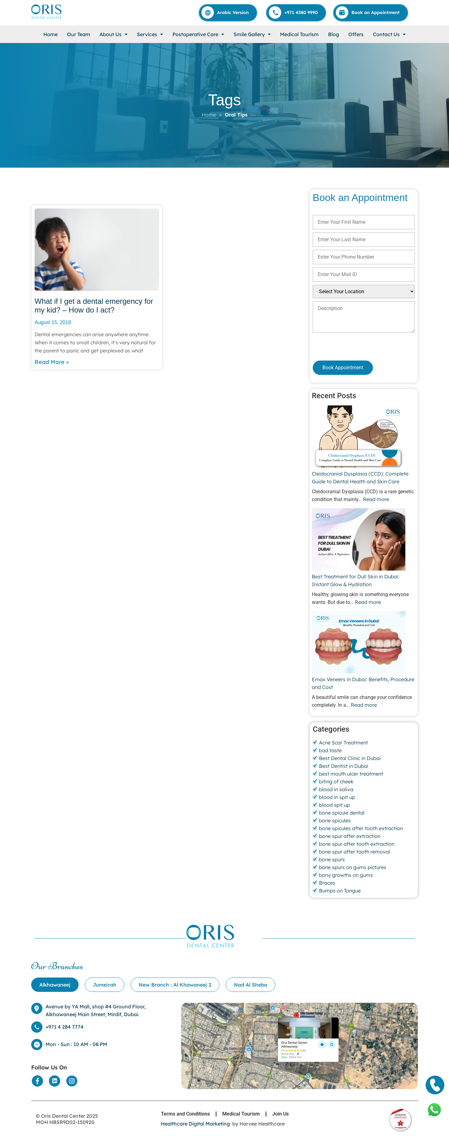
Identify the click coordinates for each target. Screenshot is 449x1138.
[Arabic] (228, 12)
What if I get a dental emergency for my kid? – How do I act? (94, 305)
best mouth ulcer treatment (351, 774)
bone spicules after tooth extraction (361, 828)
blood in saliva (336, 789)
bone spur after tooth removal (354, 852)
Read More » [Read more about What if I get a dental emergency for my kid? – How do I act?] (52, 362)
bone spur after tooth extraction (356, 844)
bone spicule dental (342, 813)
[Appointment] (371, 12)
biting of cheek (336, 781)
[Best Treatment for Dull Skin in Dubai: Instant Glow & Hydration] (358, 540)
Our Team (78, 34)
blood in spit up (337, 797)
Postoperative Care (198, 34)
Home (50, 34)
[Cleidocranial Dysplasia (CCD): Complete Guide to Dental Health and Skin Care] (358, 437)
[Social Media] (37, 1081)
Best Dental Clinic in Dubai (350, 758)
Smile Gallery (252, 34)
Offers (356, 34)
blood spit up (334, 805)
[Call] (296, 12)
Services (150, 34)
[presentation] (346, 346)
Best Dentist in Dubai (343, 766)
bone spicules (335, 820)
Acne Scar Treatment (343, 742)
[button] (113, 34)
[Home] (46, 19)
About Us (113, 34)
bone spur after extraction (349, 836)
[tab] (55, 985)
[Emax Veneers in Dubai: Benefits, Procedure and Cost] (358, 643)
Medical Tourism (299, 34)
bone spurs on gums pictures (352, 867)
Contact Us (389, 34)
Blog (333, 34)
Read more (376, 499)
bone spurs (332, 859)
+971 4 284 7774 (65, 1027)
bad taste (330, 750)
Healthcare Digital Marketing (195, 1124)
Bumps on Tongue (340, 890)
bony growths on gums (346, 875)
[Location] (299, 1087)
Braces (327, 883)
